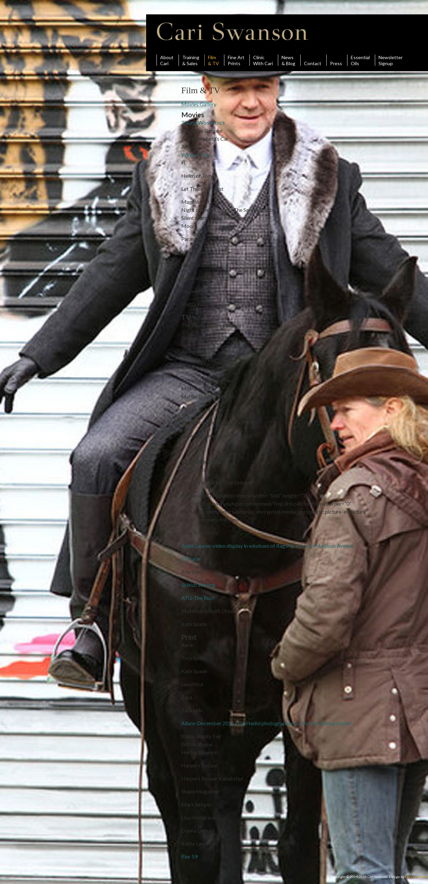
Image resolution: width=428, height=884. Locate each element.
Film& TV (213, 60)
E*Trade (190, 558)
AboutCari (167, 60)
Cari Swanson (232, 31)
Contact (312, 60)
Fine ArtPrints (236, 60)
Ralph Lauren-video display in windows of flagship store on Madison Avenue (267, 545)
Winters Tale (195, 154)
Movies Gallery (198, 104)
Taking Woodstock (203, 122)
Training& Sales (190, 60)
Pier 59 (189, 856)
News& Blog (288, 60)
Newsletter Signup (391, 60)
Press (336, 60)
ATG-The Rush (198, 598)
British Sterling (198, 585)
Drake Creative (416, 877)
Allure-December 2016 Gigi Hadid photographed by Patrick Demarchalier (266, 723)
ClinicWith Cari (263, 60)
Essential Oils (360, 60)
